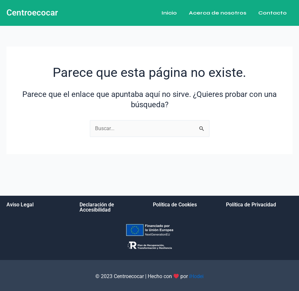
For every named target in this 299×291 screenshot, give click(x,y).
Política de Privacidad (251, 205)
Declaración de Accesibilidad (97, 207)
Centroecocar (32, 12)
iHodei (196, 276)
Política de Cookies (175, 205)
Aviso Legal (20, 205)
